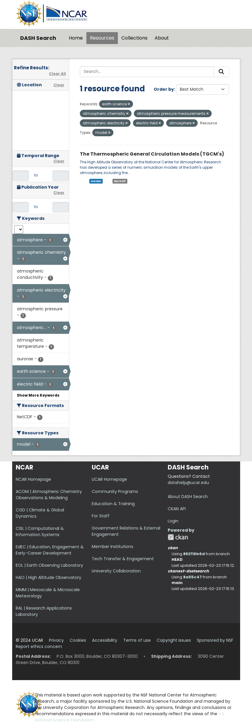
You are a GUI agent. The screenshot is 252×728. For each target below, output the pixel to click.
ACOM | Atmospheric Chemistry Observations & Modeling (49, 495)
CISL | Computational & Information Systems (40, 531)
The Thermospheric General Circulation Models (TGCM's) (152, 154)
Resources (102, 38)
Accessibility (104, 640)
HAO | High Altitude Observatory (48, 577)
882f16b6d (194, 554)
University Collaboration (116, 571)
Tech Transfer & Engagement (123, 559)
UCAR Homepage (109, 479)
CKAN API (177, 509)
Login (173, 521)
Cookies (78, 640)
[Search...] (147, 71)
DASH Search (38, 38)
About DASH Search (188, 497)
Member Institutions (112, 546)
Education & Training (113, 504)
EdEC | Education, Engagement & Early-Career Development (50, 550)
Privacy (56, 640)
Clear (58, 84)
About (162, 38)
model (96, 181)
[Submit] (221, 71)
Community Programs (115, 491)
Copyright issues (174, 640)
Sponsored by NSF (215, 640)
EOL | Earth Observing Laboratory (49, 565)
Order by (164, 89)
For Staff (101, 516)
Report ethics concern (39, 646)
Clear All (57, 73)
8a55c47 (192, 577)
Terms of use (137, 640)
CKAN (178, 537)
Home (76, 38)
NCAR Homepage (33, 479)
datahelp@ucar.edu (188, 483)
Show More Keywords (38, 395)
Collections (134, 38)
